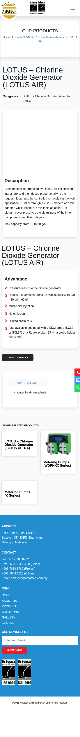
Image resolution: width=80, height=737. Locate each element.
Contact (9, 623)
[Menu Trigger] (70, 8)
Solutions (10, 611)
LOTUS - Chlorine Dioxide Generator (47, 96)
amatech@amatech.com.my (29, 578)
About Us (9, 600)
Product (9, 606)
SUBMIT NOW (14, 650)
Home (6, 595)
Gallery (8, 617)
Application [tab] (27, 383)
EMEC (27, 100)
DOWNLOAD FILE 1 (18, 357)
